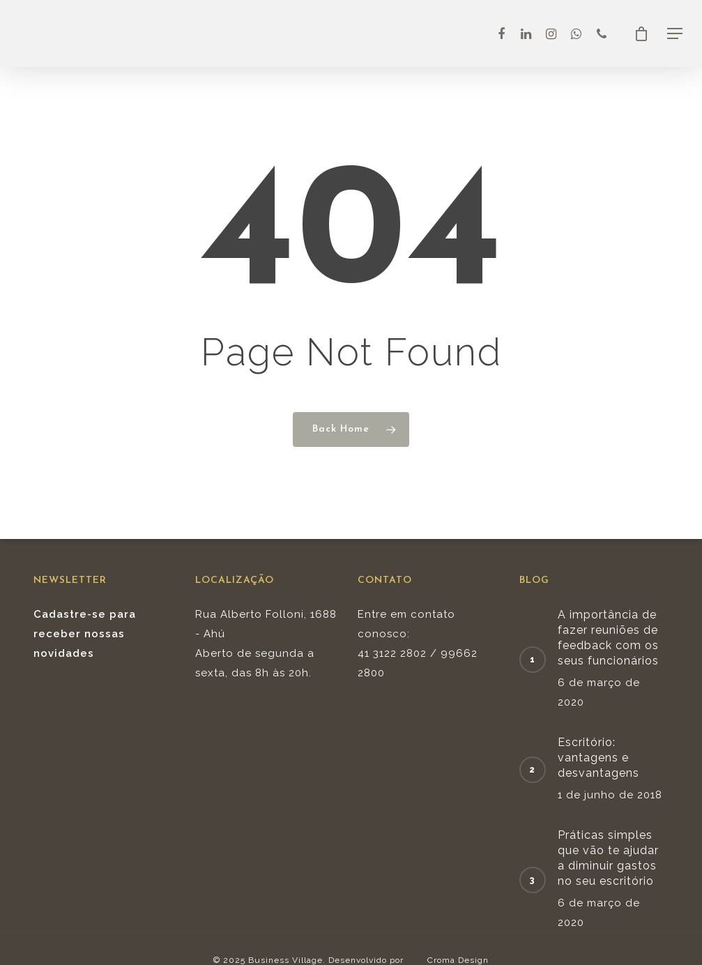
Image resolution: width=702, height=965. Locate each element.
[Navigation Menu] (674, 33)
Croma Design (458, 960)
